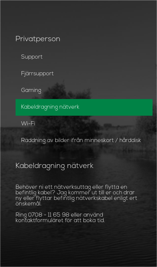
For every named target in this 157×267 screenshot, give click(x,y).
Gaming (31, 90)
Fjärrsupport (37, 74)
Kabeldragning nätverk (50, 107)
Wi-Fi (28, 124)
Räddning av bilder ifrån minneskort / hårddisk (81, 141)
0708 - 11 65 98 (48, 215)
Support (32, 57)
